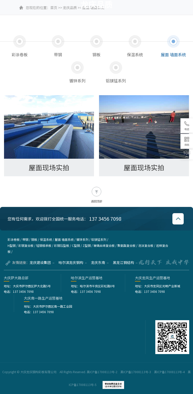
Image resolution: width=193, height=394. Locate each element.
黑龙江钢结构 (125, 262)
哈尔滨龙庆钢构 (73, 262)
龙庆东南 (100, 262)
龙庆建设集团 (42, 262)
